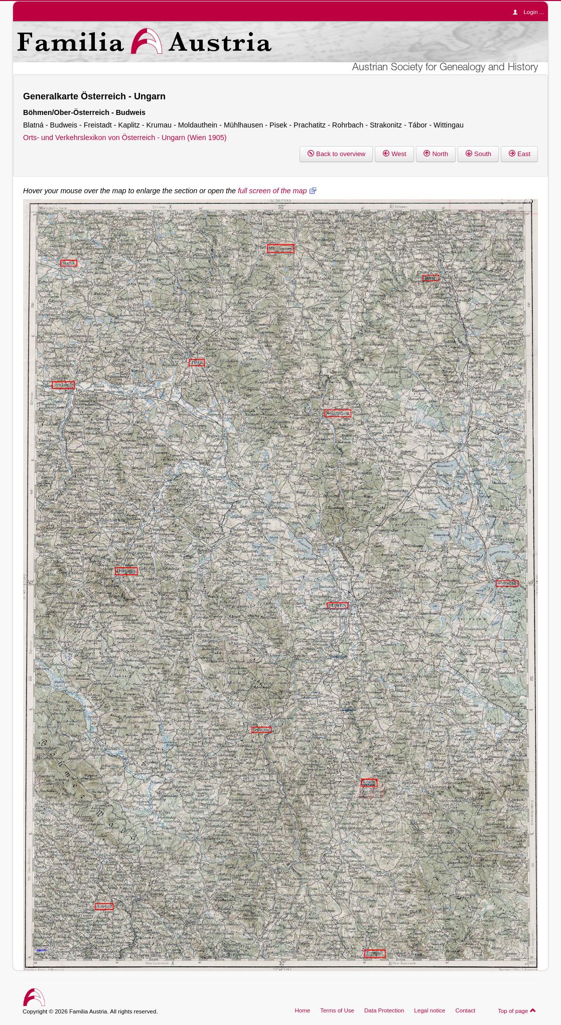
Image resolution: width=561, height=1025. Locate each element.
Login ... (530, 12)
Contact (465, 1010)
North (436, 154)
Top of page (517, 1010)
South (478, 154)
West (394, 154)
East (519, 154)
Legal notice (429, 1010)
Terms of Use (337, 1010)
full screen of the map (272, 191)
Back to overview (336, 154)
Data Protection (384, 1010)
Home (302, 1010)
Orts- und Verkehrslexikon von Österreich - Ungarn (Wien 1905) (125, 138)
